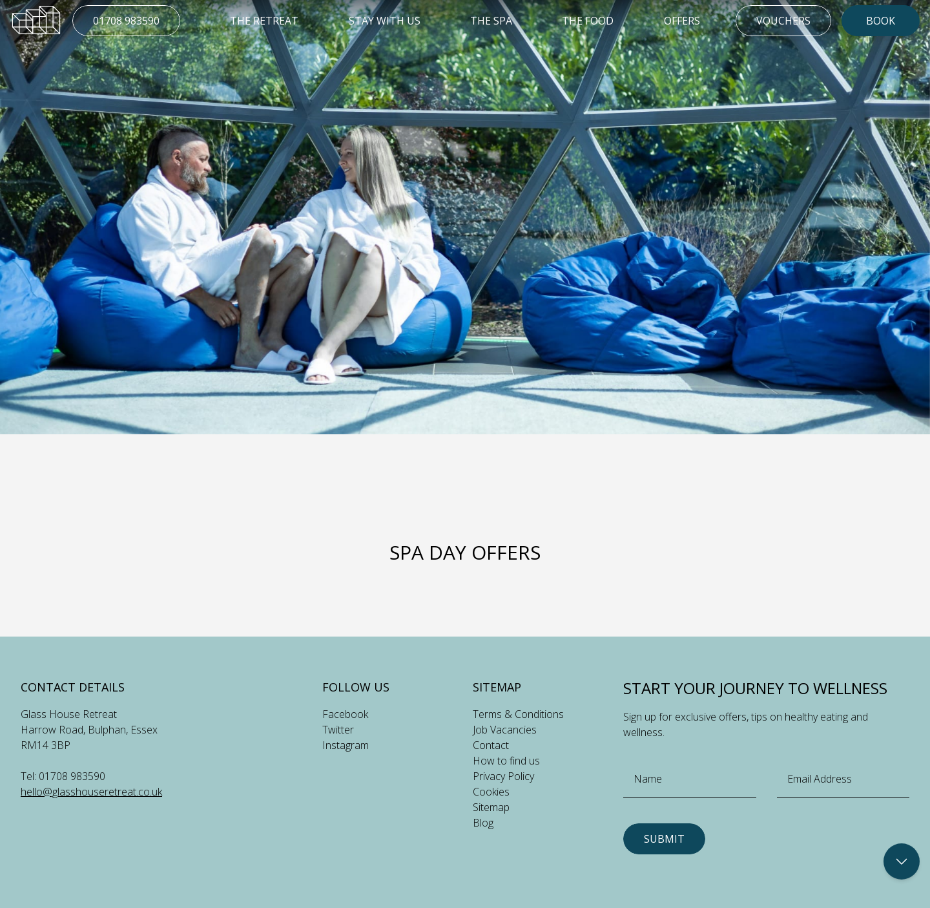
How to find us (506, 761)
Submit (664, 839)
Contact (491, 745)
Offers (682, 21)
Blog (483, 823)
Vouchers (783, 21)
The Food (588, 21)
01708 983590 (126, 21)
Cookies (491, 792)
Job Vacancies (505, 730)
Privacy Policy (503, 776)
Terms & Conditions (518, 714)
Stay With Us (384, 21)
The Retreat (264, 21)
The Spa (491, 21)
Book (880, 21)
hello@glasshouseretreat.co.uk (91, 792)
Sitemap (491, 807)
